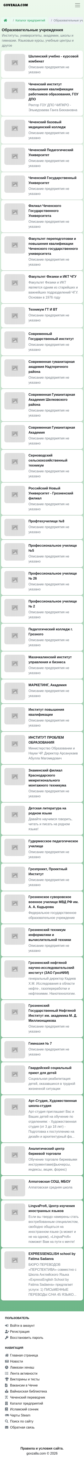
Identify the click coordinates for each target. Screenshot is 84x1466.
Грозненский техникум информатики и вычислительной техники (49, 935)
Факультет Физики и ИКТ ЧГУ (52, 276)
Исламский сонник (21, 1409)
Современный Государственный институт (51, 336)
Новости (14, 1361)
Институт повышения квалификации (46, 712)
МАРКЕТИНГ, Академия (47, 685)
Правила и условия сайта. (41, 1448)
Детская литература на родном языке (47, 810)
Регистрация (17, 1331)
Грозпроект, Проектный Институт (47, 871)
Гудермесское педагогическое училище (53, 843)
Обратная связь (20, 1427)
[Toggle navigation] (77, 5)
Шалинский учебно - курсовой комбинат (53, 59)
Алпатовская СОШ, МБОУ (49, 1181)
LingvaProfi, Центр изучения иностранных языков (51, 1208)
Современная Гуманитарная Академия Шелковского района (51, 399)
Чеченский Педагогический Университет (50, 152)
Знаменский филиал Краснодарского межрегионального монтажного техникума (47, 778)
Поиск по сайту (19, 1421)
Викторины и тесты (22, 1379)
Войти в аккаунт (20, 1325)
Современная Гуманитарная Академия (51, 430)
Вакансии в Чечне (21, 1385)
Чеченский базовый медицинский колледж (47, 124)
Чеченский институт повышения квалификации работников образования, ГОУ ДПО (53, 91)
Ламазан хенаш (19, 1367)
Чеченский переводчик (25, 1397)
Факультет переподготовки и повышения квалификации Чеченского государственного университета (53, 246)
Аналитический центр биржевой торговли (46, 1151)
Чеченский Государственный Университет (52, 180)
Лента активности (21, 1373)
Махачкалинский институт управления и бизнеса (50, 659)
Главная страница (21, 1355)
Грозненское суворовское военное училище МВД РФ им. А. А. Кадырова (53, 902)
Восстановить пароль (24, 1337)
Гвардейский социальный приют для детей (50, 1070)
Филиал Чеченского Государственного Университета (44, 211)
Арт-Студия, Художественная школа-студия (52, 1103)
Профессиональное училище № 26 (52, 576)
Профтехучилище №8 (46, 521)
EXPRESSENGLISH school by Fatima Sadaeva (51, 1256)
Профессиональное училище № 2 (52, 604)
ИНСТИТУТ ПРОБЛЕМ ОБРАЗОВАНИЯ (46, 740)
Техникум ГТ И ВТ (42, 309)
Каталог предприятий (30, 20)
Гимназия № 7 (40, 1043)
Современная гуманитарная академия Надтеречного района (51, 366)
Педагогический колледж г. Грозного (50, 631)
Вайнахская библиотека (26, 1391)
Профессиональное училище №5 (52, 548)
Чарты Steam (17, 1415)
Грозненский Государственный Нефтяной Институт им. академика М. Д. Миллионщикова (52, 1013)
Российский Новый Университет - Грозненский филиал (50, 493)
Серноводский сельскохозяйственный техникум (47, 460)
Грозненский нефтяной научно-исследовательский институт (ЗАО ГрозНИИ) (51, 967)
